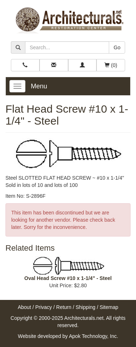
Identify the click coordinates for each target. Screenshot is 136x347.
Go (117, 47)
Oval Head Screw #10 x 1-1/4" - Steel (68, 278)
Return (63, 307)
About (24, 307)
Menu (39, 86)
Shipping (86, 307)
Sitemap (109, 307)
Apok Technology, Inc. (93, 336)
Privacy (43, 307)
